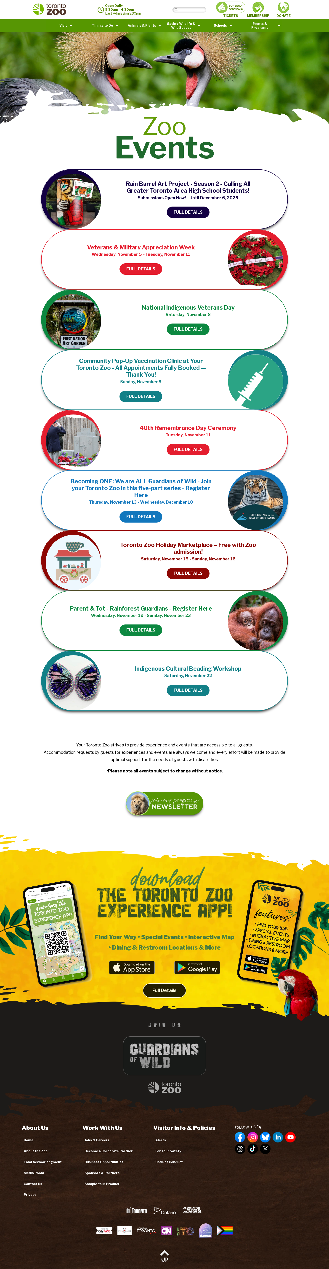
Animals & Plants (142, 25)
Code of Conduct (169, 1162)
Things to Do (102, 25)
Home (28, 1140)
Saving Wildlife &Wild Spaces (181, 25)
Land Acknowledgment (43, 1162)
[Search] (193, 9)
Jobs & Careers (97, 1140)
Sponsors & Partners (102, 1173)
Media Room (34, 1173)
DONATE (283, 10)
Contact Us (33, 1184)
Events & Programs (259, 25)
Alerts (160, 1140)
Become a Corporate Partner (109, 1151)
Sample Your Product (102, 1184)
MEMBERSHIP (258, 10)
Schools (220, 25)
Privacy (30, 1194)
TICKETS (230, 10)
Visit (63, 25)
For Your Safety (168, 1151)
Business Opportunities (104, 1162)
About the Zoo (36, 1151)
